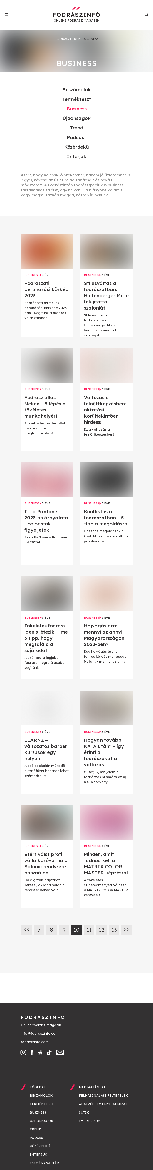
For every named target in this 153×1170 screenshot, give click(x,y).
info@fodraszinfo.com (40, 1033)
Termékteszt (76, 99)
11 (89, 929)
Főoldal (38, 1087)
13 (114, 929)
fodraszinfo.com (35, 1042)
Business (77, 108)
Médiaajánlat (92, 1087)
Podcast (76, 137)
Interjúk (76, 156)
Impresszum (90, 1121)
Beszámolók (76, 89)
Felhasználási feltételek (103, 1096)
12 (101, 929)
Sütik (84, 1112)
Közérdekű (76, 146)
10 (76, 929)
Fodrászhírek (67, 39)
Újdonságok (77, 118)
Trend (76, 127)
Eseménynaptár (44, 1163)
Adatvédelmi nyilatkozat (103, 1104)
